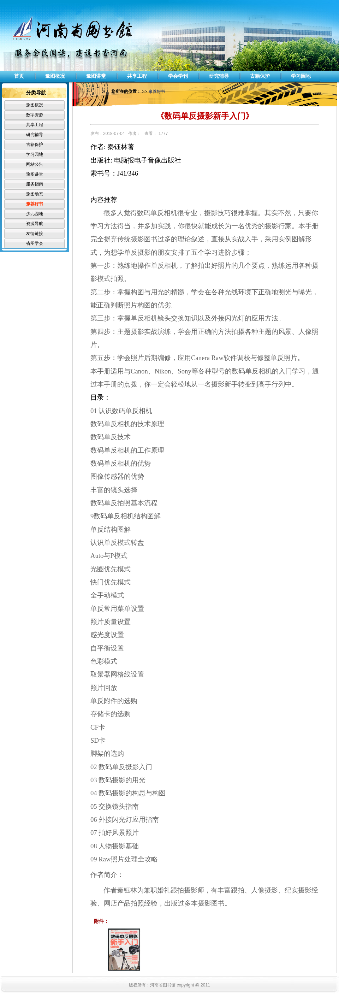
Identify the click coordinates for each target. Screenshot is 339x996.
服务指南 (34, 184)
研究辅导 (219, 76)
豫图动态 (34, 193)
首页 (19, 76)
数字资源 (34, 114)
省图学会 (34, 243)
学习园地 (301, 76)
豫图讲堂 (96, 76)
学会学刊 (178, 76)
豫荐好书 (34, 203)
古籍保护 (260, 76)
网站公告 (34, 164)
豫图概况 (55, 76)
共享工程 (137, 76)
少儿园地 (34, 213)
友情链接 (34, 233)
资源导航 (34, 223)
